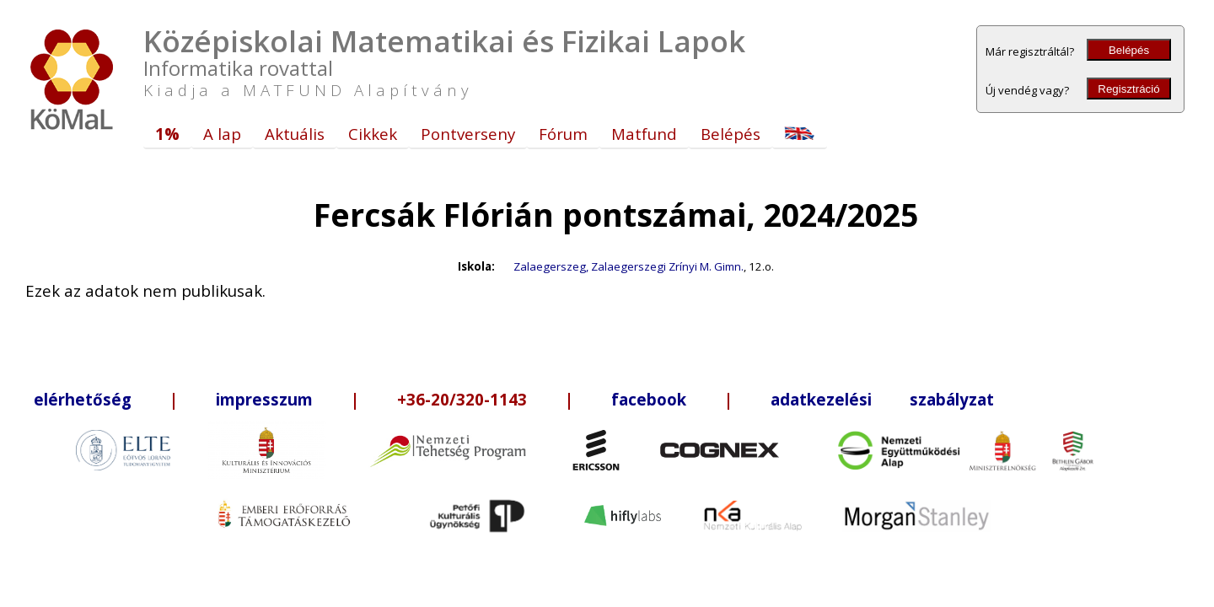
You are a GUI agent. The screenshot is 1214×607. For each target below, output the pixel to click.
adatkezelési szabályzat (882, 399)
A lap (222, 133)
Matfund (644, 133)
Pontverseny (468, 133)
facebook (648, 399)
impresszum (264, 399)
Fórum (563, 133)
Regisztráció (1128, 89)
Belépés (1129, 50)
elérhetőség (83, 399)
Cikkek (372, 133)
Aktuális (295, 133)
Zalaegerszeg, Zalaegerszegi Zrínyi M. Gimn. (628, 266)
